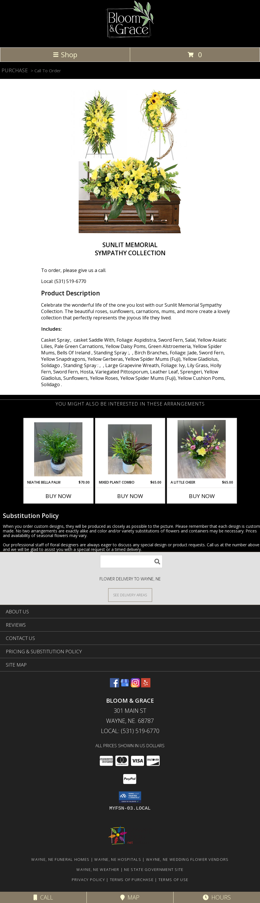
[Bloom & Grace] (130, 39)
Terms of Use (173, 879)
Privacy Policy (88, 879)
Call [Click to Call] (43, 897)
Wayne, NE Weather (97, 869)
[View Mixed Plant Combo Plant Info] (130, 449)
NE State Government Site (153, 869)
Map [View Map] (129, 897)
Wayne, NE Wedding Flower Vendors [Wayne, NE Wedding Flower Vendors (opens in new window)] (187, 859)
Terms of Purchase (132, 879)
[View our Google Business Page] (125, 685)
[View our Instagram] (135, 685)
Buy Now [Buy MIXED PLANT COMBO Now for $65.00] (130, 496)
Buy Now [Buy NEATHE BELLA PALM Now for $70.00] (58, 496)
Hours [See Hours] (217, 897)
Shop (65, 54)
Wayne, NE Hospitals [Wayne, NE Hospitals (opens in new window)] (117, 859)
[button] (130, 797)
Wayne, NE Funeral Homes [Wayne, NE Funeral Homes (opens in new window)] (60, 859)
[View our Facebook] (114, 685)
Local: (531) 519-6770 (63, 281)
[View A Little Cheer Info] (202, 449)
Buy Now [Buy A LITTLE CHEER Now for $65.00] (202, 496)
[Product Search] (131, 561)
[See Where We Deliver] (130, 594)
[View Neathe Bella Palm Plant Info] (58, 449)
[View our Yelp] (145, 685)
